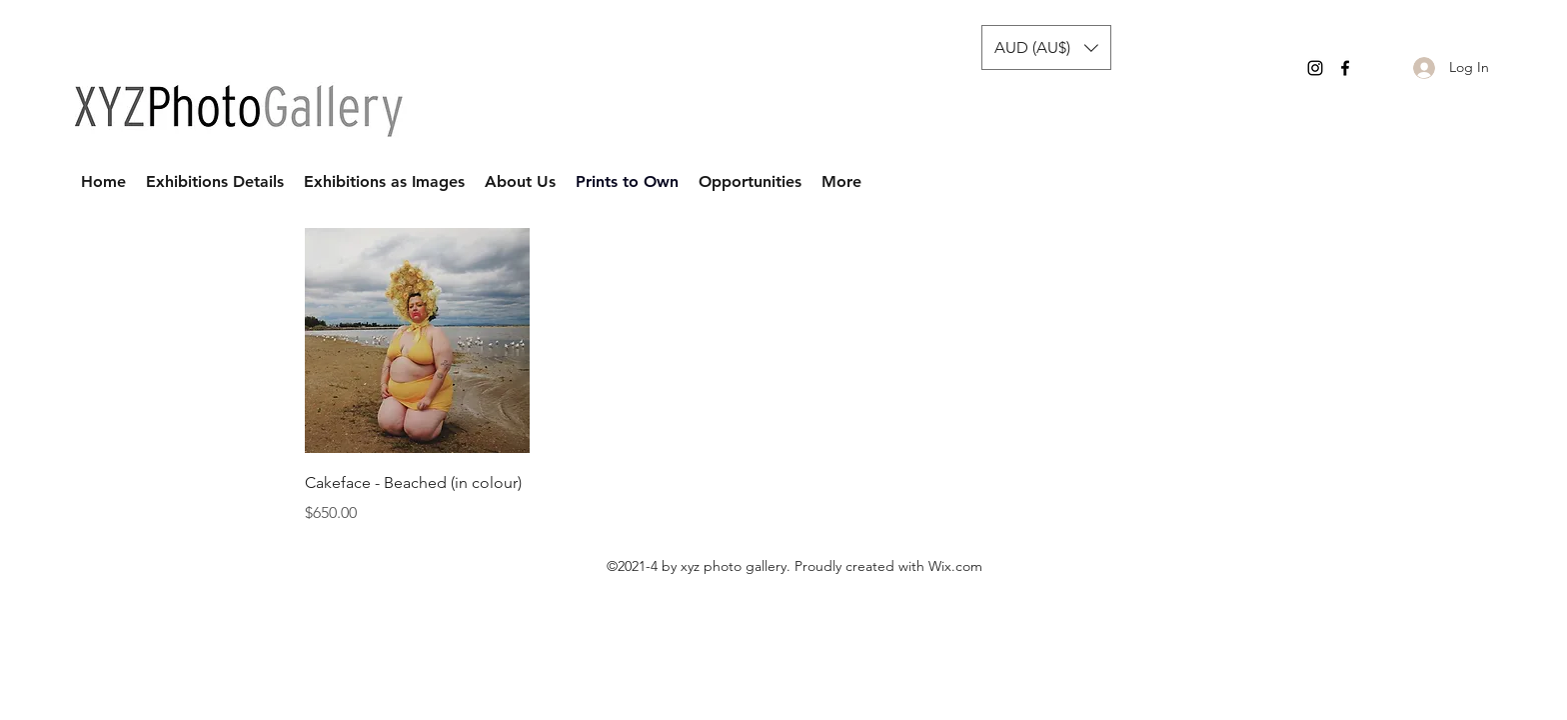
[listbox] (1046, 47)
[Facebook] (1345, 68)
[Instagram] (1315, 68)
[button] (1046, 47)
